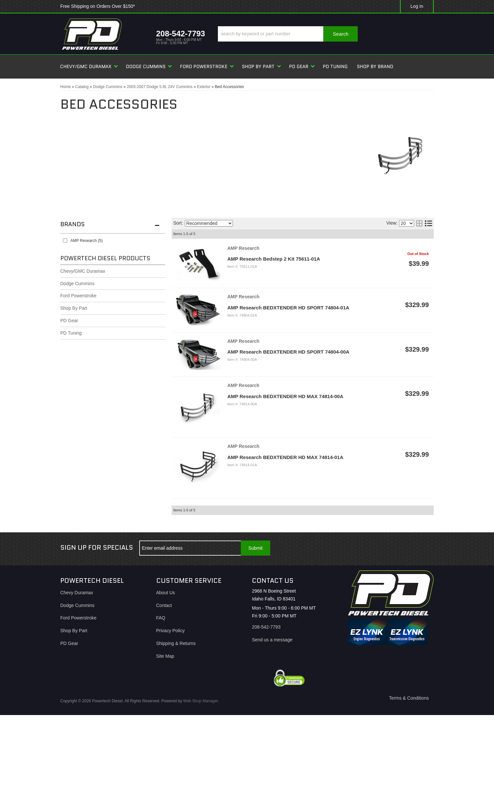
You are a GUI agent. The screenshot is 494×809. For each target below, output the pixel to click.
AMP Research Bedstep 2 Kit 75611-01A (273, 259)
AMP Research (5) (86, 240)
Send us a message (272, 639)
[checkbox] (65, 240)
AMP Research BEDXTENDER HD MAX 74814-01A (285, 457)
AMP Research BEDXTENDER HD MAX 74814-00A (285, 396)
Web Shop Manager (200, 701)
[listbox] (209, 223)
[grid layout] (419, 223)
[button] (287, 34)
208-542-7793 (266, 627)
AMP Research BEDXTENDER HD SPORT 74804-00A (288, 352)
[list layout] (428, 223)
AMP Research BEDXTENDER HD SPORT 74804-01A (288, 307)
